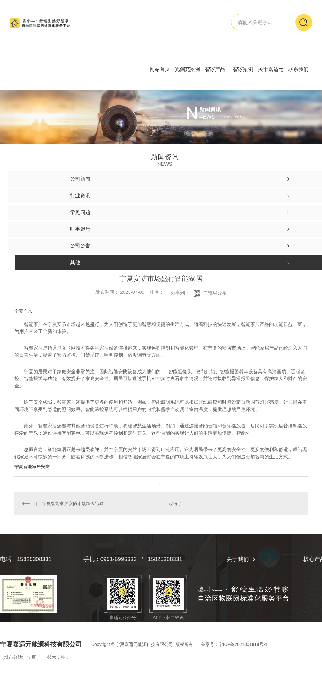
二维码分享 (215, 292)
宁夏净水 (23, 311)
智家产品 (215, 69)
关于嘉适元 (270, 69)
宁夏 (31, 657)
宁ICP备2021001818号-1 (243, 644)
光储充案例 (187, 69)
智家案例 (243, 69)
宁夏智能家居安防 (32, 466)
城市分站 (13, 657)
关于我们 (237, 559)
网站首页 (160, 69)
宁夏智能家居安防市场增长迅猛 (73, 503)
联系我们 (298, 69)
